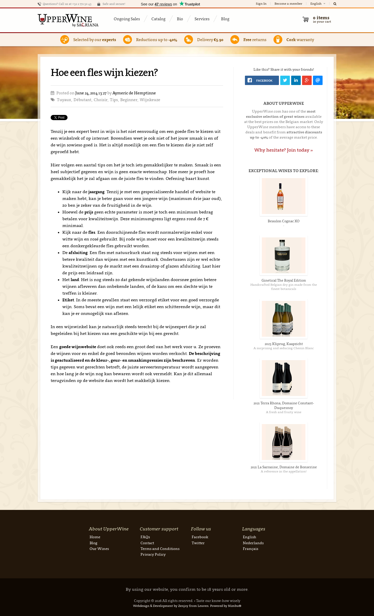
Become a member (288, 3)
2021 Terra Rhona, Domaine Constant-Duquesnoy (283, 405)
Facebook (200, 537)
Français (250, 548)
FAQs (145, 537)
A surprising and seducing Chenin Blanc (283, 348)
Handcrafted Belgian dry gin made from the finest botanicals (283, 287)
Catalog (158, 18)
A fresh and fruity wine (283, 412)
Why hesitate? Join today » (283, 150)
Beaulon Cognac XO (283, 221)
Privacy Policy (153, 554)
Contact (147, 543)
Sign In (261, 3)
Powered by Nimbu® (225, 606)
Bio (180, 18)
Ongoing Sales (127, 18)
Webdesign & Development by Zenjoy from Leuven (171, 606)
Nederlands (253, 543)
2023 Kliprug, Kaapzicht (284, 344)
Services (202, 18)
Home (95, 537)
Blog (225, 18)
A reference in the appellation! (284, 471)
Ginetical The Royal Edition (284, 280)
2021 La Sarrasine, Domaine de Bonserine (284, 467)
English (318, 3)
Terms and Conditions (160, 548)
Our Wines (99, 548)
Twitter (198, 543)
